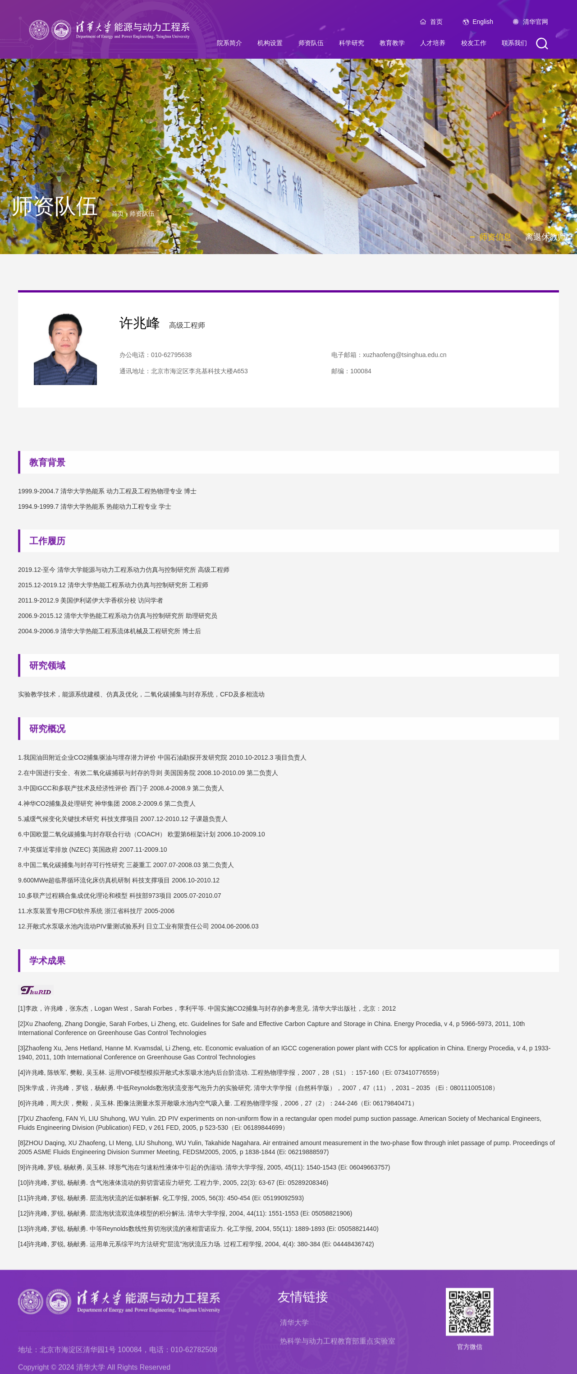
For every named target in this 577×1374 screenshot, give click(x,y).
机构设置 (270, 46)
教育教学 (392, 46)
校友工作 (473, 46)
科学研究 (351, 46)
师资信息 (495, 236)
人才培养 (432, 46)
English (482, 24)
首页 (436, 24)
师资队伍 (311, 46)
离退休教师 (545, 236)
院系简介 (229, 46)
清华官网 (535, 24)
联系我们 (514, 46)
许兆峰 (139, 329)
